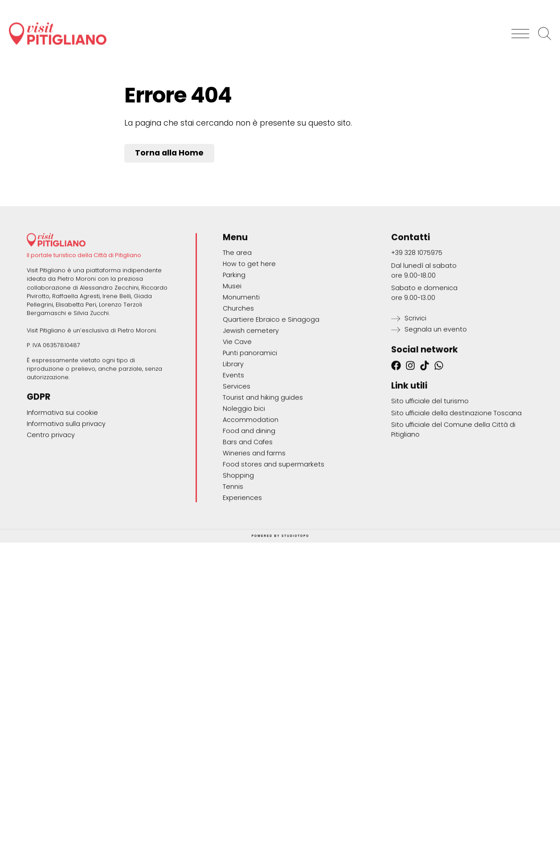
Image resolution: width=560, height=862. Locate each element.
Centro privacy (51, 486)
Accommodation (250, 471)
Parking (234, 326)
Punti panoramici (250, 404)
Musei (232, 337)
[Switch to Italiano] (496, 4)
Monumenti (241, 348)
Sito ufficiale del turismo (430, 452)
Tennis (233, 538)
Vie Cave (237, 393)
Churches (238, 359)
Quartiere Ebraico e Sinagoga (271, 371)
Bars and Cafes (248, 493)
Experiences (242, 549)
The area (237, 304)
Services (236, 437)
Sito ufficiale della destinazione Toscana (456, 464)
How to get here (249, 315)
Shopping (238, 527)
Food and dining (249, 482)
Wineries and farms (254, 504)
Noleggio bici (244, 460)
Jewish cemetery (251, 382)
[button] (520, 27)
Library (233, 415)
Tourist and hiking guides (263, 449)
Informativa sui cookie (62, 464)
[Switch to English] (536, 4)
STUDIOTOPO (295, 587)
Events (233, 426)
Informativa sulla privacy (66, 475)
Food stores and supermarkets (273, 515)
